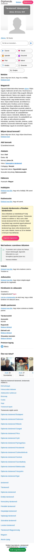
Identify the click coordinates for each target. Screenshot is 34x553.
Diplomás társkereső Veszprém (12, 471)
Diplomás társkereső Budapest (12, 414)
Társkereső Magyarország (10, 530)
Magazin (4, 535)
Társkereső (5, 487)
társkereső (4, 483)
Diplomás (6, 2)
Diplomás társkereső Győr (10, 438)
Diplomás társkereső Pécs (10, 433)
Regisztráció (28, 2)
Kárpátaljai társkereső (9, 511)
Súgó (2, 403)
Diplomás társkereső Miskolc (11, 424)
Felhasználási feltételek (8, 389)
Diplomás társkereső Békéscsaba (13, 467)
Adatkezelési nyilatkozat (8, 393)
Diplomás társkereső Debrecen (12, 419)
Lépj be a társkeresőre (8, 297)
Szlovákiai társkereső (8, 520)
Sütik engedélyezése (17, 550)
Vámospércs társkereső (13, 163)
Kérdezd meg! (5, 80)
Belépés (18, 2)
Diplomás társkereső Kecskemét (12, 448)
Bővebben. (23, 547)
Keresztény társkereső (9, 502)
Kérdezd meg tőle (6, 190)
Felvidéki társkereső (8, 506)
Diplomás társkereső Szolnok (11, 457)
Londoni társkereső (8, 525)
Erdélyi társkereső (7, 497)
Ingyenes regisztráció (10, 238)
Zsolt (6, 373)
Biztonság (4, 396)
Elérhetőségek (5, 386)
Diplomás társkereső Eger (10, 476)
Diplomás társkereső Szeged (11, 429)
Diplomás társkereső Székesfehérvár (14, 452)
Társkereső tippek (6, 407)
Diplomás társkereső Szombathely (13, 462)
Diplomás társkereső (8, 492)
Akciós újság (5, 539)
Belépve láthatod (6, 327)
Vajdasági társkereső (8, 516)
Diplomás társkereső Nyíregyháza (13, 443)
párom (27, 88)
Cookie (3, 400)
